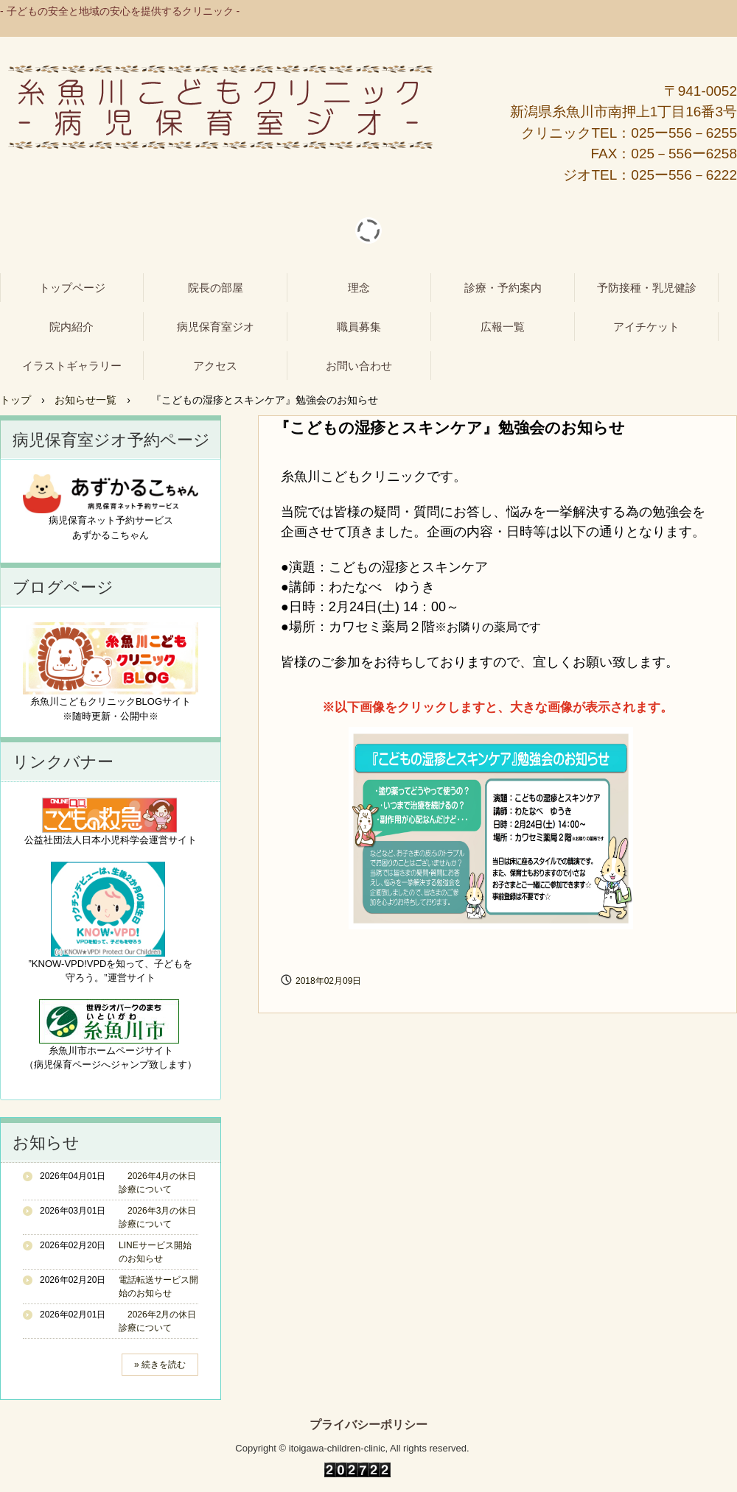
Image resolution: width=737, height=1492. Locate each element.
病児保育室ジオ (215, 326)
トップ (15, 400)
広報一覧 (503, 326)
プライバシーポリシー (368, 1425)
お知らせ (46, 1142)
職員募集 (359, 326)
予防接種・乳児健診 (646, 287)
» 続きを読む (160, 1364)
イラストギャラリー (72, 365)
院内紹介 (71, 326)
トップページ (72, 287)
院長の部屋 (215, 287)
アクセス (215, 365)
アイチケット (646, 326)
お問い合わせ (359, 365)
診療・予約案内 (503, 287)
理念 (359, 287)
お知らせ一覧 (85, 400)
